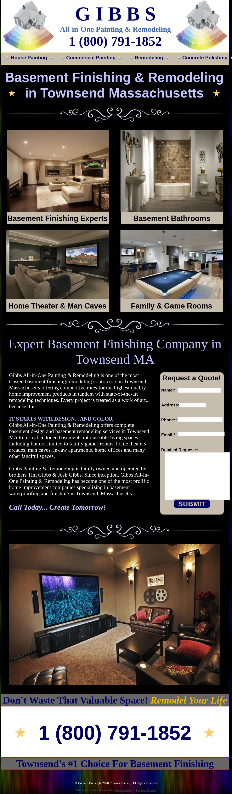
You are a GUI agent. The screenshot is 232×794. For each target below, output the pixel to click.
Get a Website (123, 790)
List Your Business (146, 790)
